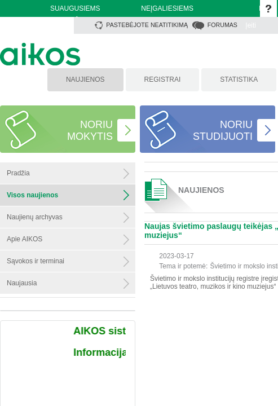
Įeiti (250, 25)
